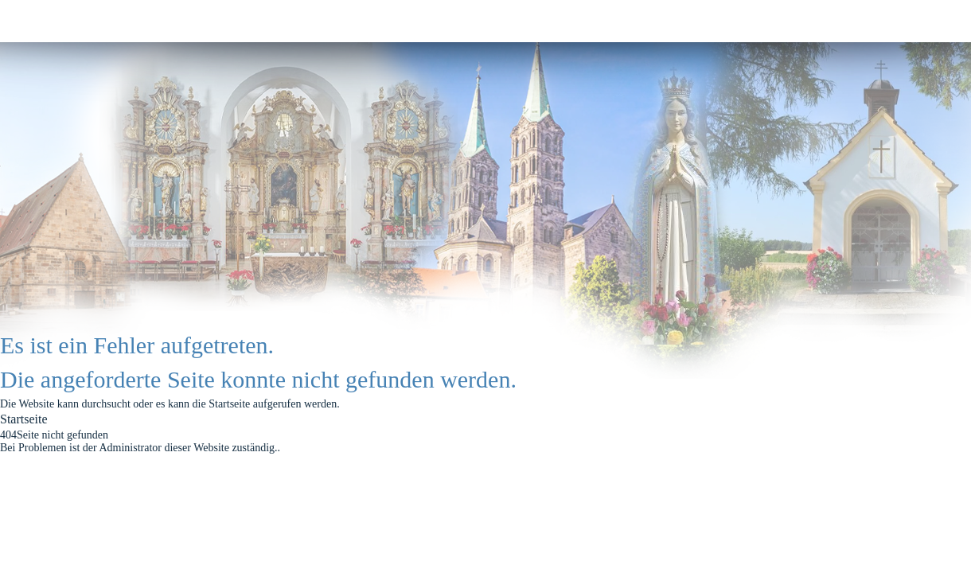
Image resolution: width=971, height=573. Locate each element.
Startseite (24, 419)
